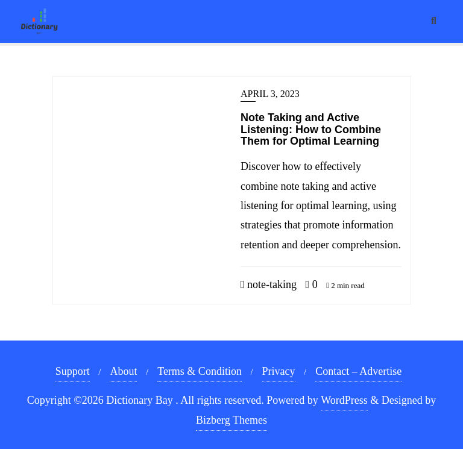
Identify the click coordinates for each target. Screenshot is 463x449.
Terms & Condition (199, 371)
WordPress (344, 400)
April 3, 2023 (270, 94)
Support (72, 371)
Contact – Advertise (358, 371)
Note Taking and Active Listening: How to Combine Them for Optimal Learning (311, 129)
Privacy (278, 371)
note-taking (269, 284)
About (123, 371)
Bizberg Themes (231, 420)
